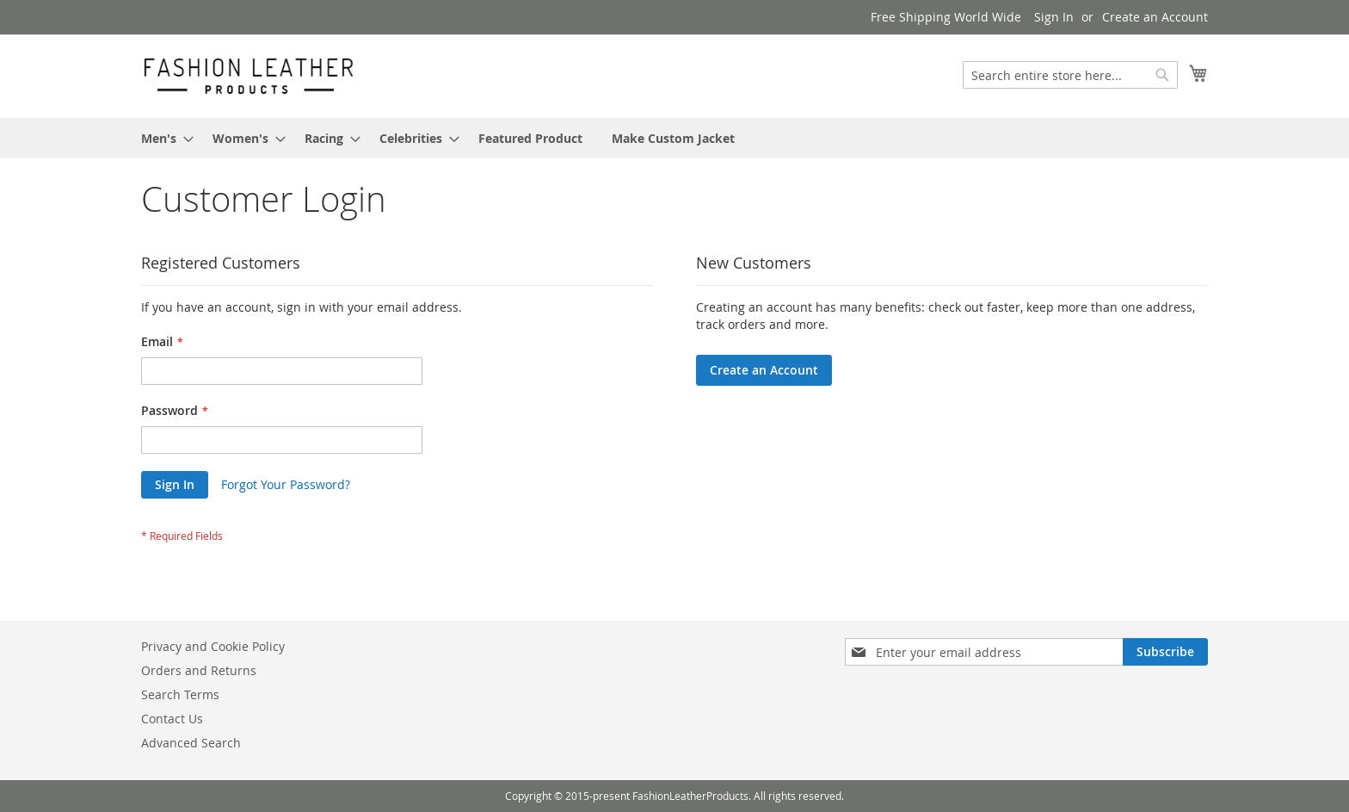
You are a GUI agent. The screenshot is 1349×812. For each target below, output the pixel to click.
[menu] (674, 138)
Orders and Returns (198, 670)
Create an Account (1155, 17)
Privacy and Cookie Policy (213, 646)
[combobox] (1070, 75)
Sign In (1054, 17)
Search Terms (180, 694)
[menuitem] (162, 138)
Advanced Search (191, 743)
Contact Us (172, 718)
